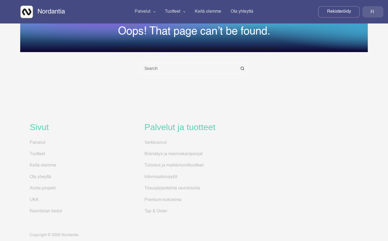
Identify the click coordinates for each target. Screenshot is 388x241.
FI (371, 11)
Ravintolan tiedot (46, 211)
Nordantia (51, 12)
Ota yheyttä (40, 177)
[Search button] (242, 68)
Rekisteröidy (339, 11)
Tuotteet (176, 12)
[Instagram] (346, 235)
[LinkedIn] (355, 235)
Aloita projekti (43, 188)
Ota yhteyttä (242, 11)
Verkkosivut (155, 143)
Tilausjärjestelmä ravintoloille (172, 188)
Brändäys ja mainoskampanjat (173, 154)
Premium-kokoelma (163, 200)
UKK (34, 200)
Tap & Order (155, 211)
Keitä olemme (208, 11)
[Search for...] (188, 68)
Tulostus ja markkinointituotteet (173, 165)
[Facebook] (336, 235)
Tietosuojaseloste (326, 167)
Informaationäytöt (160, 177)
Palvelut (146, 12)
